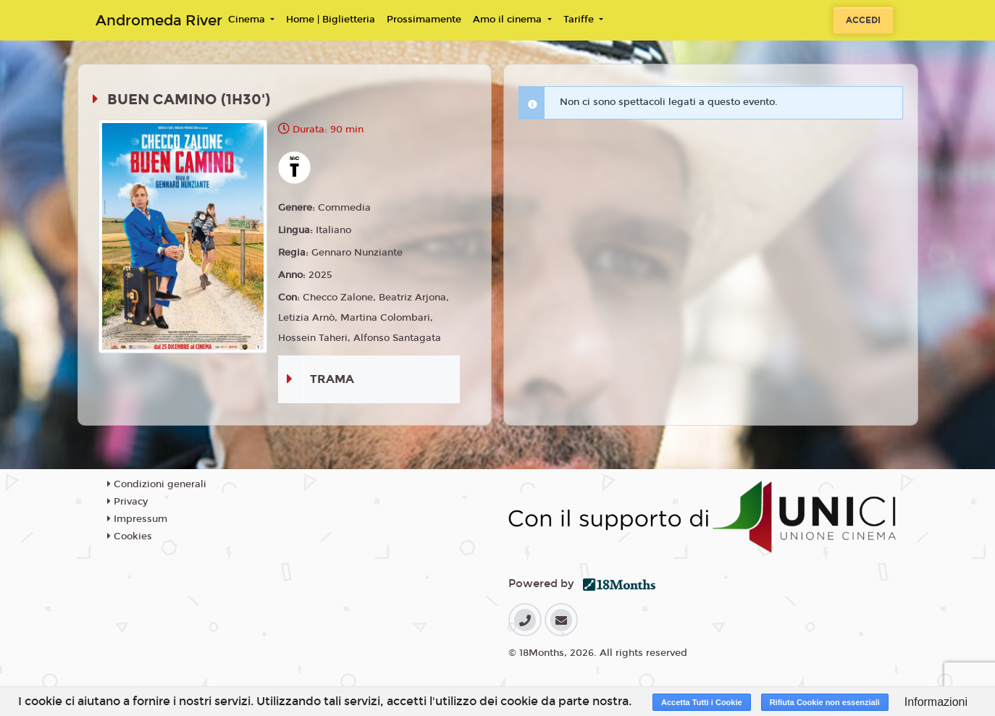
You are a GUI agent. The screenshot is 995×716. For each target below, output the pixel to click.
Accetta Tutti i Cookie (701, 702)
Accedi (863, 20)
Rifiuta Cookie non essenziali (825, 702)
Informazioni (935, 702)
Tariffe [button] (580, 19)
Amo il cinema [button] (509, 19)
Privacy (127, 501)
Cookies (129, 536)
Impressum (137, 519)
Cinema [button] (248, 19)
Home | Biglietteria (330, 19)
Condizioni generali (156, 484)
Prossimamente (424, 19)
